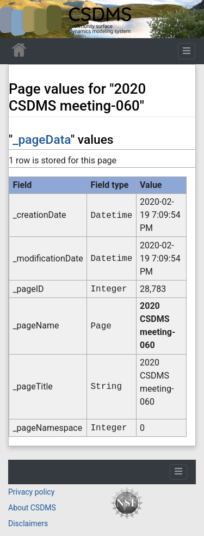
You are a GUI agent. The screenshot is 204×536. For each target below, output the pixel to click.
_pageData (42, 139)
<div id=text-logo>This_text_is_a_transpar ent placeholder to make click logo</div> (17, 19)
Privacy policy (31, 492)
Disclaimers (28, 523)
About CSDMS (32, 507)
